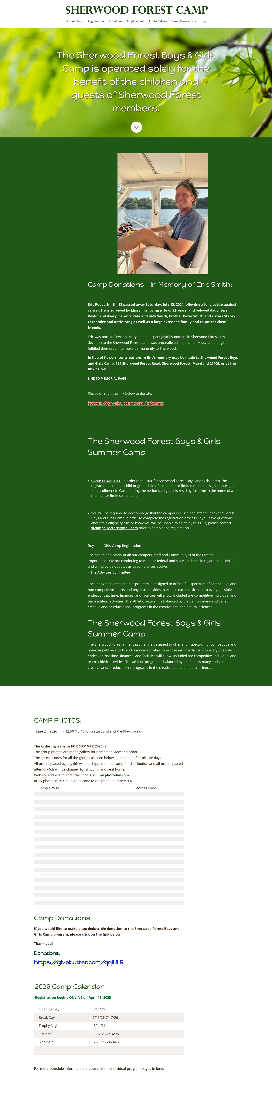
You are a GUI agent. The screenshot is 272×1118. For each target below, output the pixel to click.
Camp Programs (182, 21)
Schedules (115, 21)
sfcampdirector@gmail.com (114, 528)
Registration (96, 21)
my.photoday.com (114, 775)
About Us (73, 21)
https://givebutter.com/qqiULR (78, 962)
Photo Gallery (158, 21)
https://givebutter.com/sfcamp (126, 403)
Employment (135, 21)
